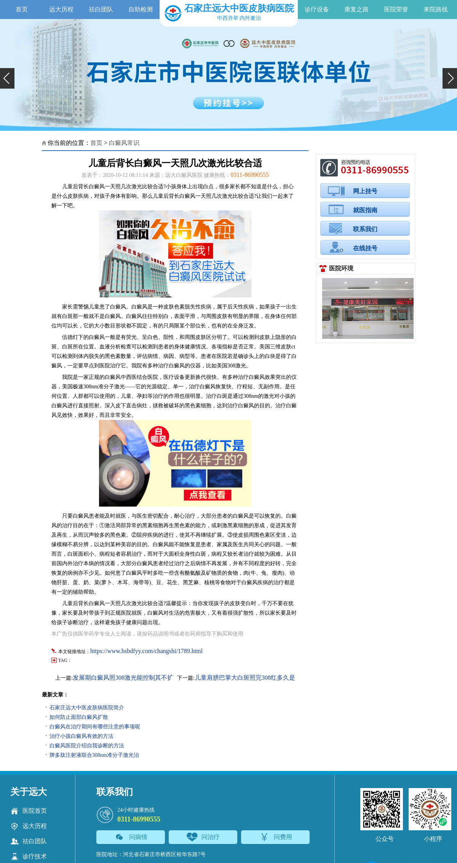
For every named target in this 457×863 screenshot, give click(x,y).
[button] (7, 78)
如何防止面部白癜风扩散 (79, 717)
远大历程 (61, 9)
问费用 (275, 837)
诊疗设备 (317, 9)
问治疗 (203, 837)
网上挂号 (365, 191)
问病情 (130, 837)
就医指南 (365, 210)
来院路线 (435, 9)
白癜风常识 (124, 143)
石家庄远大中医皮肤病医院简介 (87, 707)
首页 (22, 9)
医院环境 (341, 268)
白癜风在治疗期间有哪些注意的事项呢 (95, 726)
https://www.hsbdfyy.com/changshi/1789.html (146, 651)
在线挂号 (365, 248)
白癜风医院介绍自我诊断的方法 (87, 746)
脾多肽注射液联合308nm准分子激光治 (94, 755)
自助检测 (140, 9)
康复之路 (356, 9)
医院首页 (28, 811)
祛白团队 (101, 9)
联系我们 (365, 229)
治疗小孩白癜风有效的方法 (81, 736)
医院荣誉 (396, 9)
